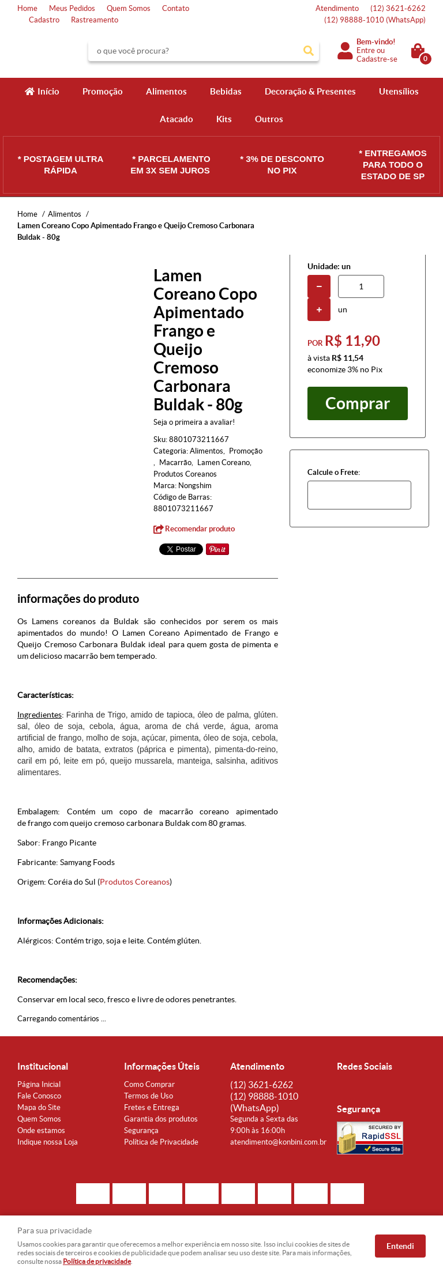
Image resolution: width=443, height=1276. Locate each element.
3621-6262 (398, 8)
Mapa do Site (39, 1107)
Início (48, 91)
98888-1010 (375, 20)
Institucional (42, 1066)
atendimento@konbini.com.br (278, 1142)
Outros (269, 119)
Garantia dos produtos (161, 1119)
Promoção (102, 91)
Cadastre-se (376, 59)
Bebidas (226, 91)
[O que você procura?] (308, 50)
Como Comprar (149, 1084)
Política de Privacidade (161, 1142)
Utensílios (399, 91)
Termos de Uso (148, 1096)
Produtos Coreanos (135, 881)
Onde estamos (41, 1130)
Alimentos (166, 91)
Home (27, 8)
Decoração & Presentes (310, 91)
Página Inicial (39, 1084)
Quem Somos (129, 8)
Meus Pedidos (72, 8)
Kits (224, 119)
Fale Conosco (39, 1096)
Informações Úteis (162, 1066)
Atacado (176, 119)
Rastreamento (94, 20)
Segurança (141, 1130)
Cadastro (44, 20)
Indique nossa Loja (47, 1142)
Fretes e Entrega (151, 1107)
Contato (175, 8)
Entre (365, 50)
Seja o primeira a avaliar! (194, 422)
